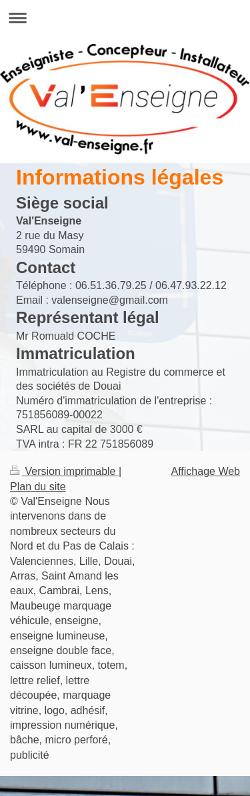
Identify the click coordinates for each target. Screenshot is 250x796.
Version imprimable (64, 471)
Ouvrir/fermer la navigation (125, 17)
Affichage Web (205, 471)
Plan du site (38, 486)
